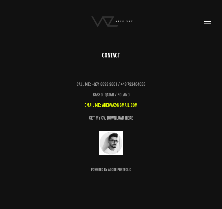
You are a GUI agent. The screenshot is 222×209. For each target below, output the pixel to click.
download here (120, 117)
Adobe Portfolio (119, 169)
